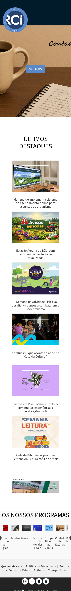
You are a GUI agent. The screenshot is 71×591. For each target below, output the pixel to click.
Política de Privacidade (41, 566)
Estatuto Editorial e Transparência (44, 570)
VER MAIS (35, 69)
